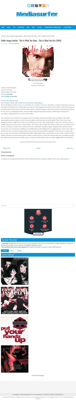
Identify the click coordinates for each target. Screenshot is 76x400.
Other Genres (67, 27)
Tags (12, 250)
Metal (8, 27)
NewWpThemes (12, 397)
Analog (3, 31)
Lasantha (28, 397)
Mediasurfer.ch (27, 394)
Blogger (41, 375)
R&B (28, 27)
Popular (5, 250)
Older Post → (70, 148)
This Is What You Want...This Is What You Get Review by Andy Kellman (21, 103)
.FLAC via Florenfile (6, 94)
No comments (15, 43)
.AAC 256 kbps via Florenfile (9, 96)
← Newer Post (6, 148)
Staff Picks (11, 31)
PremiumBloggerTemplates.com (39, 397)
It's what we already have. (56, 394)
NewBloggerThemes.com (54, 397)
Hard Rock (21, 27)
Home (2, 27)
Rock (33, 27)
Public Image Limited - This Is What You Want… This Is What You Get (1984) (31, 40)
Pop (14, 27)
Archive (19, 250)
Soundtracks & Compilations (53, 27)
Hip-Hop (40, 27)
